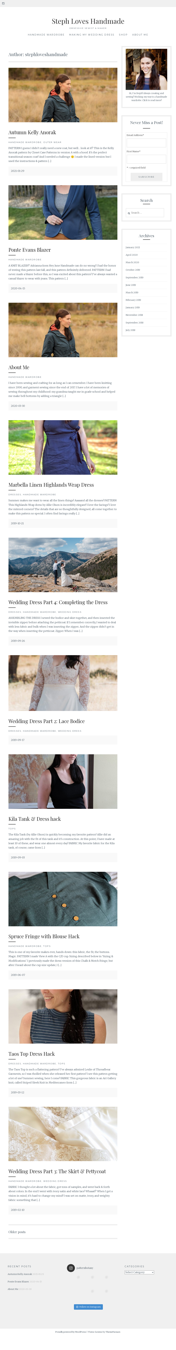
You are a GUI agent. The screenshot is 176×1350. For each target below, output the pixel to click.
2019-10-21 (17, 523)
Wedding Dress (70, 619)
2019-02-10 (17, 1224)
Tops (12, 836)
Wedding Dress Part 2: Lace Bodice (51, 728)
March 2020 (132, 262)
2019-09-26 (18, 648)
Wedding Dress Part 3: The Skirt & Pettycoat (51, 1181)
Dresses (14, 494)
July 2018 (130, 330)
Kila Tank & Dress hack (37, 825)
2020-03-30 (18, 405)
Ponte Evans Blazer (32, 249)
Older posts (18, 1246)
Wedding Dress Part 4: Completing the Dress (56, 605)
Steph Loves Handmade (88, 20)
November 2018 (134, 315)
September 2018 (134, 322)
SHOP (123, 34)
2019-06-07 (18, 982)
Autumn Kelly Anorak (35, 132)
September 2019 (134, 277)
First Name (134, 151)
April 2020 (132, 254)
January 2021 (133, 247)
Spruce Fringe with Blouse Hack (48, 943)
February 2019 (133, 300)
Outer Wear (52, 142)
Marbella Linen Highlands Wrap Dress (56, 484)
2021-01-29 (17, 170)
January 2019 (133, 307)
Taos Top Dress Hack (34, 1060)
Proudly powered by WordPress (70, 1346)
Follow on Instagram (88, 1321)
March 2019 (132, 292)
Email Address (135, 135)
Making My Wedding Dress (92, 34)
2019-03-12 (17, 1099)
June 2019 (131, 285)
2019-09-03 (18, 864)
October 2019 (133, 269)
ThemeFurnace (113, 1346)
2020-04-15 (18, 288)
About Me (140, 34)
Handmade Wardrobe (46, 34)
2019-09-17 (17, 747)
